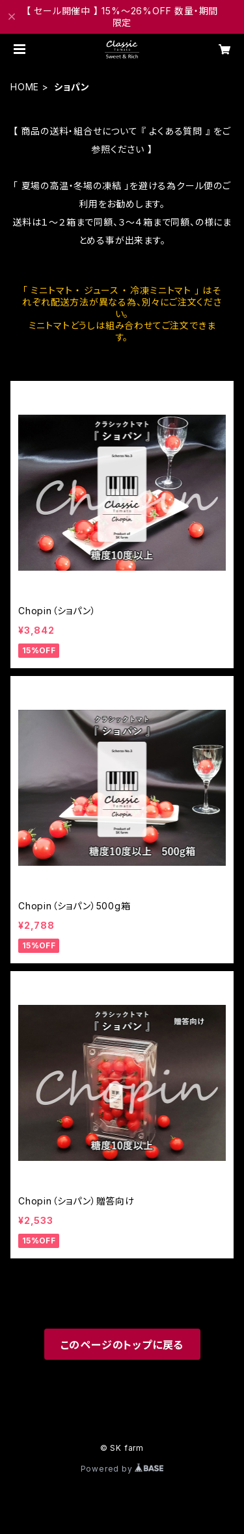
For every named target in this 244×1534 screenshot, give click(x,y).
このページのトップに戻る (122, 1344)
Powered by (122, 1469)
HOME (24, 86)
